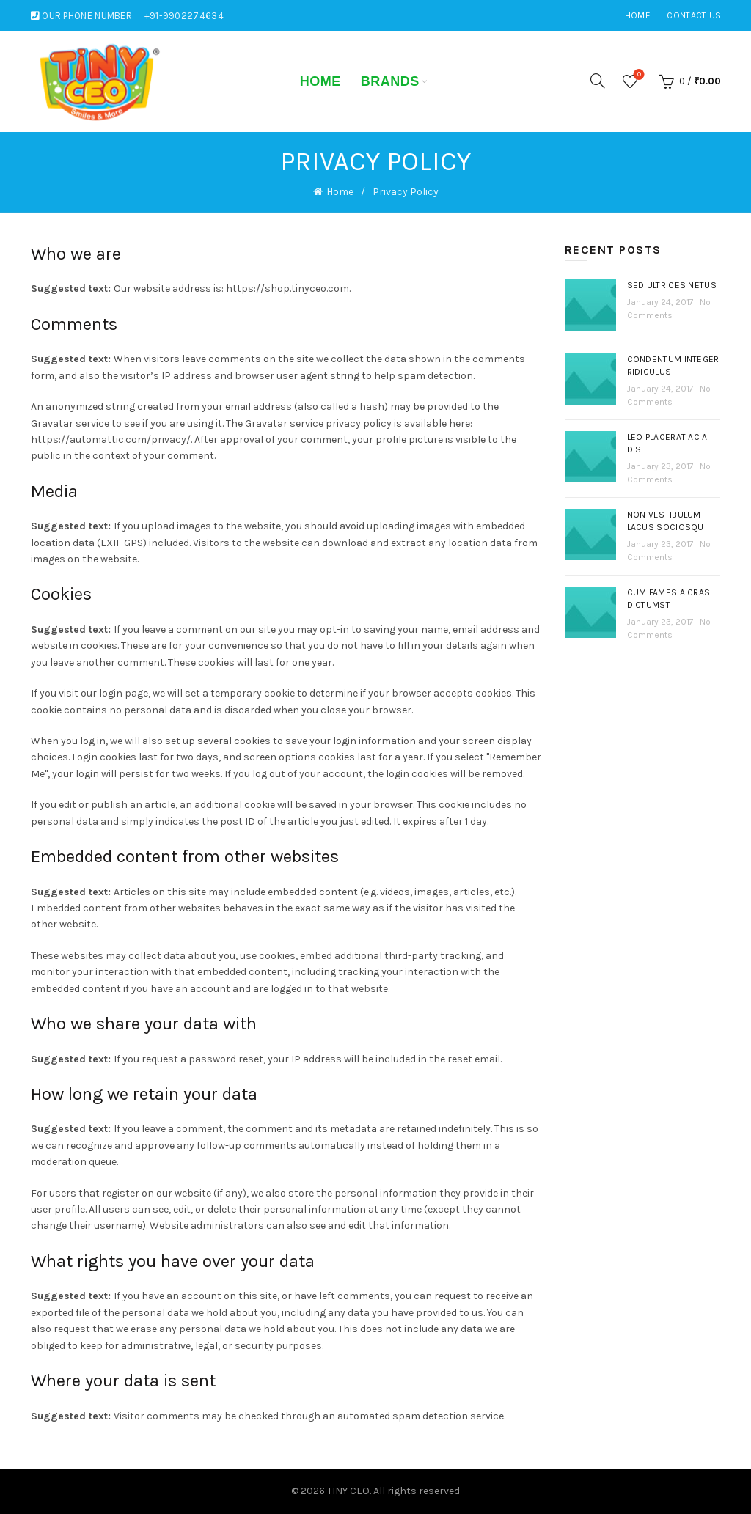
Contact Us (694, 15)
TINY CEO (348, 1491)
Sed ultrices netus (672, 285)
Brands (390, 81)
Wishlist (638, 75)
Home (638, 15)
